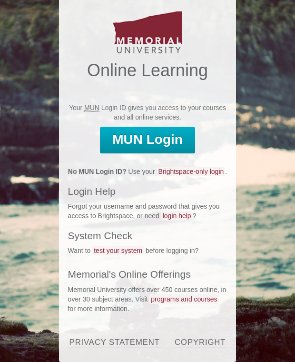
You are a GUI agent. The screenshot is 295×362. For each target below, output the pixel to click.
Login (147, 139)
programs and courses (184, 299)
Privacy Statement (114, 342)
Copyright (200, 342)
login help (177, 216)
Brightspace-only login (191, 171)
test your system (118, 250)
